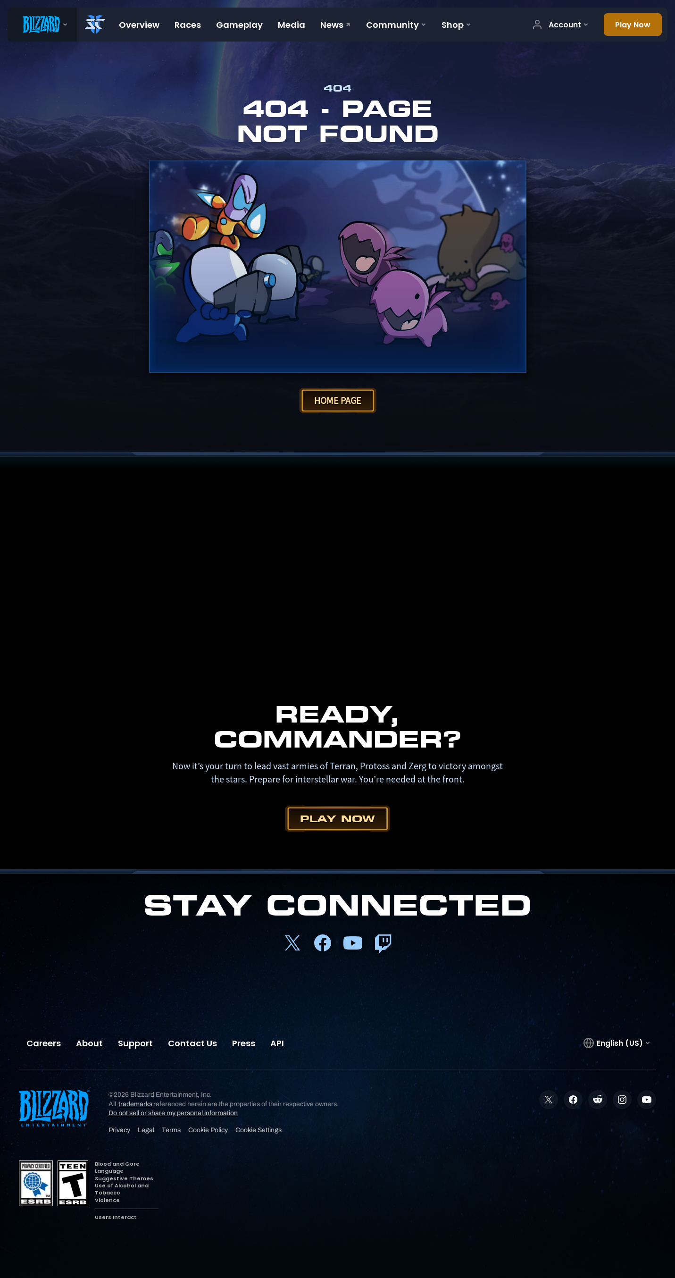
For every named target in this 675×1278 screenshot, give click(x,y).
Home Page (337, 400)
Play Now (337, 818)
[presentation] (42, 25)
